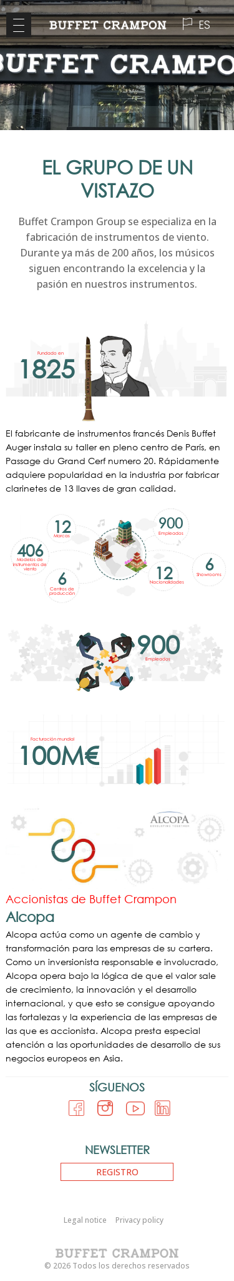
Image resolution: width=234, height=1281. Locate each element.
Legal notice (85, 1220)
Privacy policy (139, 1220)
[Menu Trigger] (18, 25)
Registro (117, 1172)
